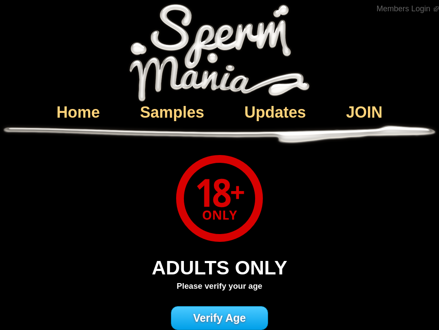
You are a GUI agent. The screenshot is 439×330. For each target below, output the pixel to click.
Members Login (408, 8)
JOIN (364, 112)
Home (78, 112)
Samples (172, 112)
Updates (275, 112)
